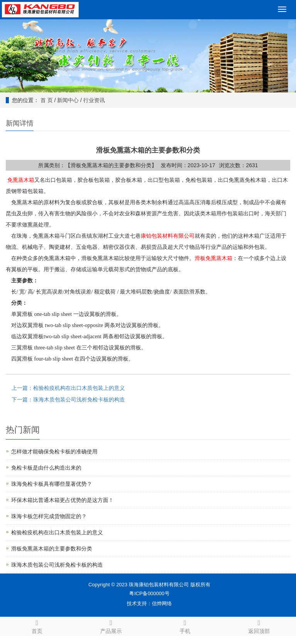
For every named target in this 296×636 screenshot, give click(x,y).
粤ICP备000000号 (149, 593)
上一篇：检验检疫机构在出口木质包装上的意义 (68, 388)
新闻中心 (68, 100)
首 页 (46, 100)
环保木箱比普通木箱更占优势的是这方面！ (62, 500)
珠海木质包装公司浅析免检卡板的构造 (57, 565)
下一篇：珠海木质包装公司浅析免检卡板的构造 (68, 399)
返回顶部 (259, 625)
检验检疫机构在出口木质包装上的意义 (57, 532)
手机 (185, 625)
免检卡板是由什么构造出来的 (46, 468)
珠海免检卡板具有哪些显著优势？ (51, 484)
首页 (37, 625)
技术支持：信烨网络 (149, 603)
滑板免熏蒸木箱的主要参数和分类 (51, 548)
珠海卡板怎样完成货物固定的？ (49, 516)
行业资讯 (94, 100)
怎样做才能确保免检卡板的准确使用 (54, 451)
